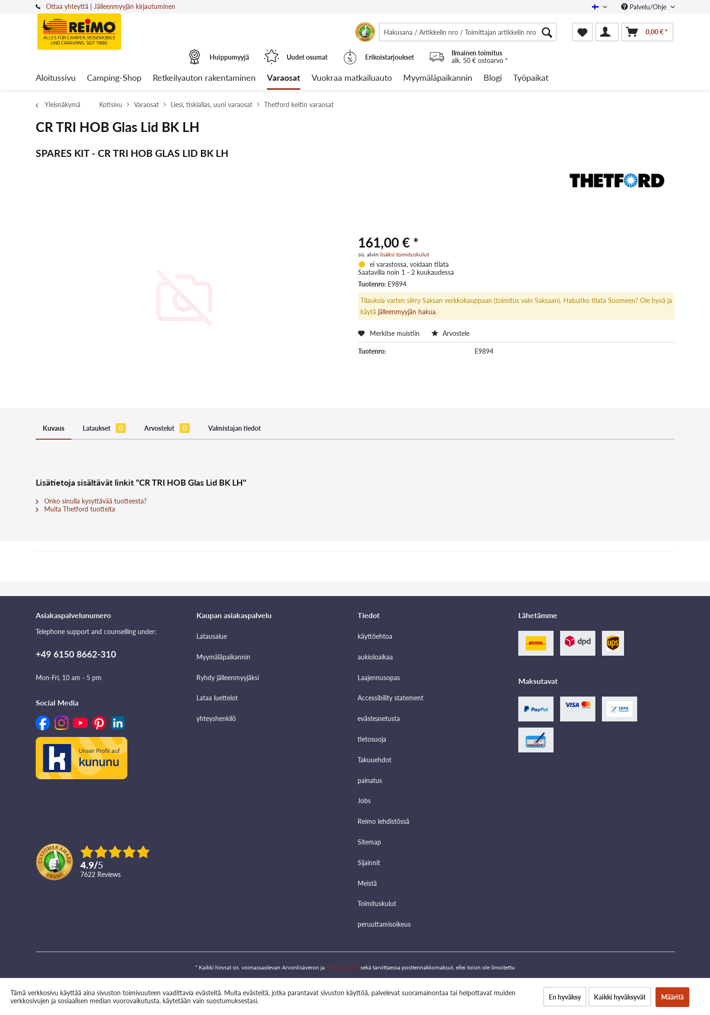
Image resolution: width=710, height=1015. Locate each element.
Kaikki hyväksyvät (620, 997)
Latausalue (211, 636)
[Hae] (547, 32)
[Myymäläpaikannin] (437, 78)
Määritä (672, 997)
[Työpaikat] (530, 78)
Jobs (364, 801)
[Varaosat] (283, 78)
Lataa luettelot (217, 698)
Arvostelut (167, 428)
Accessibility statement (390, 698)
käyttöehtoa (375, 636)
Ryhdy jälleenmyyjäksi (227, 678)
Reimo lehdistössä (383, 821)
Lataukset (104, 428)
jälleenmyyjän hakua (407, 312)
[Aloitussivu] (56, 78)
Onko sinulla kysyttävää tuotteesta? (91, 501)
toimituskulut (342, 967)
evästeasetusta (379, 718)
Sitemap (369, 842)
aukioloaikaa (375, 657)
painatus (370, 780)
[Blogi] (493, 78)
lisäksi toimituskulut (404, 254)
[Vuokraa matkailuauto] (352, 78)
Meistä (367, 883)
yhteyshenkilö (216, 718)
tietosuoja (372, 739)
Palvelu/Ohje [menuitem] (644, 7)
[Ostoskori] (647, 32)
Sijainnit (369, 863)
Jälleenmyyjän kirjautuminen (134, 6)
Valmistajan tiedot (234, 428)
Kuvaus (53, 428)
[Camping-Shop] (114, 78)
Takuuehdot (374, 760)
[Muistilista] (582, 32)
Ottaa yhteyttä (67, 6)
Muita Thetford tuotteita (75, 509)
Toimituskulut (377, 903)
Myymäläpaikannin (223, 657)
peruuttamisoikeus (384, 924)
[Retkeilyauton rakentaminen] (204, 78)
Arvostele (450, 333)
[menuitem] (468, 32)
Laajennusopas (379, 678)
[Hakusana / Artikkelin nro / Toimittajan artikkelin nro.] (468, 32)
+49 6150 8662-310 (76, 654)
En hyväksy (565, 997)
